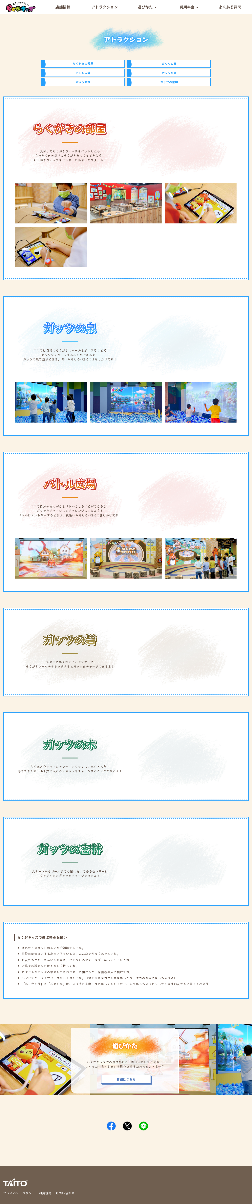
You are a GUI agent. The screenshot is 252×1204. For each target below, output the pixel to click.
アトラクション (104, 7)
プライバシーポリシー (19, 1174)
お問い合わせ (64, 1174)
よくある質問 (230, 7)
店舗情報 (62, 7)
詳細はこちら (126, 1060)
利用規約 (45, 1174)
